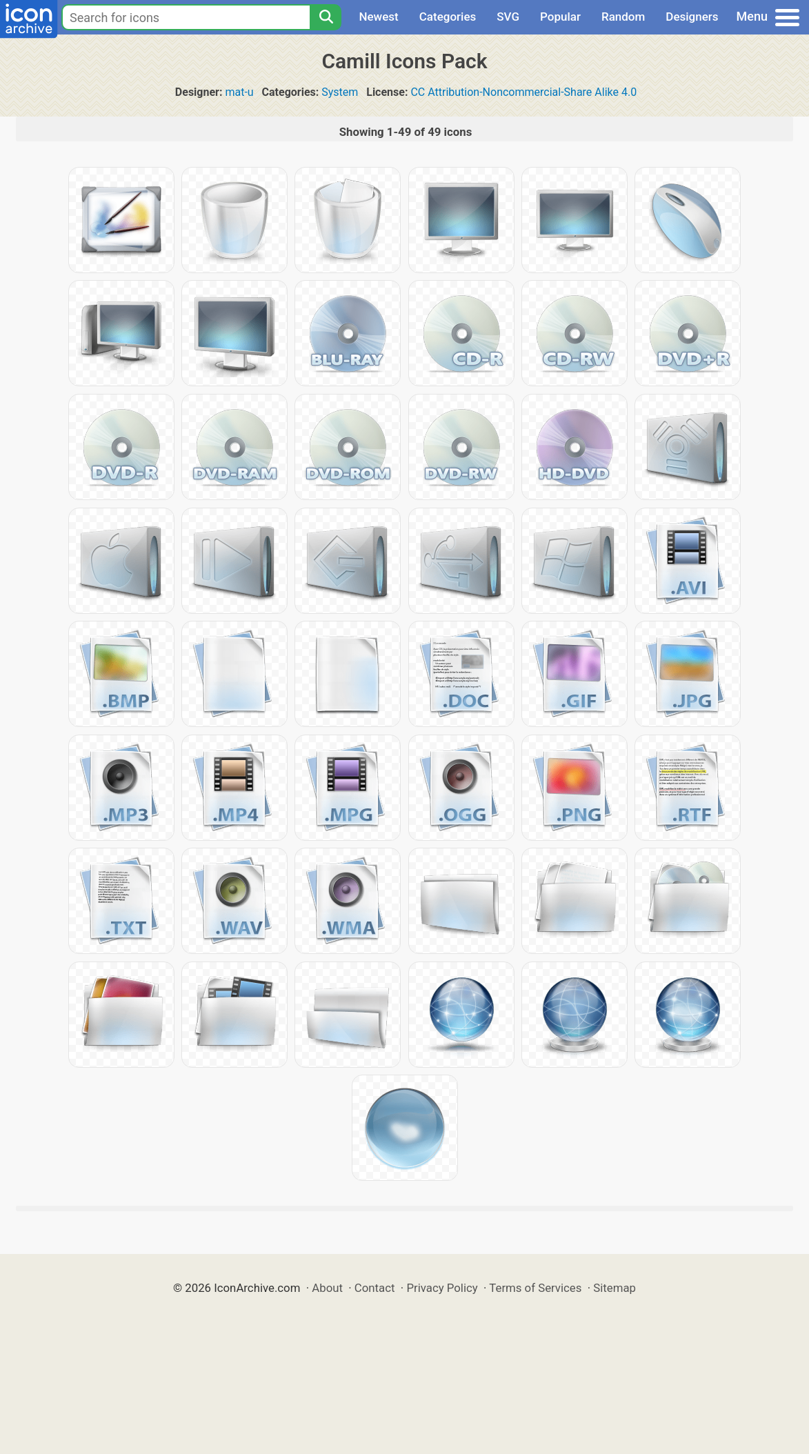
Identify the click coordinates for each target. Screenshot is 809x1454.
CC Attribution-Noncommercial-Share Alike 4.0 (523, 92)
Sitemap (614, 1288)
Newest (378, 16)
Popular (560, 16)
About (327, 1288)
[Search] (325, 17)
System (339, 92)
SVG (508, 16)
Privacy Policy (441, 1288)
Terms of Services (535, 1288)
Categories (448, 16)
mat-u (239, 92)
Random (623, 16)
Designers (692, 16)
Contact (374, 1288)
